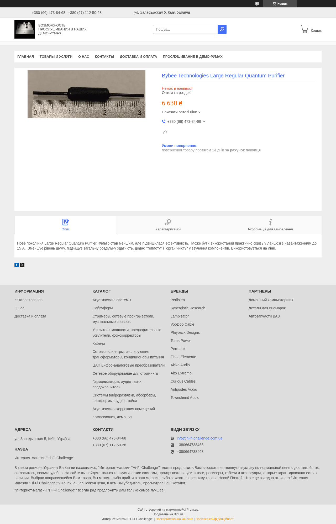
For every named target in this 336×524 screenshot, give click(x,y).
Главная (25, 57)
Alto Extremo (181, 373)
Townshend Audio (185, 397)
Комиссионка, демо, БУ (112, 417)
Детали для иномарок (267, 308)
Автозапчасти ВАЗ (264, 316)
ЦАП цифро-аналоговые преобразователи (128, 365)
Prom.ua (192, 509)
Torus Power (181, 340)
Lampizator (180, 316)
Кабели (98, 343)
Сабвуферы (102, 308)
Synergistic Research (188, 308)
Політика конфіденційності (215, 519)
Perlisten (178, 300)
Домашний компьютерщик (271, 300)
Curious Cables (183, 381)
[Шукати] (222, 29)
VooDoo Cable (182, 324)
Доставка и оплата (138, 57)
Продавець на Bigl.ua (168, 514)
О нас (83, 57)
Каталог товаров (28, 300)
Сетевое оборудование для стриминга (125, 373)
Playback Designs (185, 332)
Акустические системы (111, 300)
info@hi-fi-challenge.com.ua (200, 438)
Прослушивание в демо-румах (193, 57)
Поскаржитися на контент (174, 519)
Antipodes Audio (184, 389)
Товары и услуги (56, 57)
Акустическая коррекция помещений (123, 409)
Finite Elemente (183, 357)
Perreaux (178, 349)
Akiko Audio (180, 365)
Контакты (104, 57)
